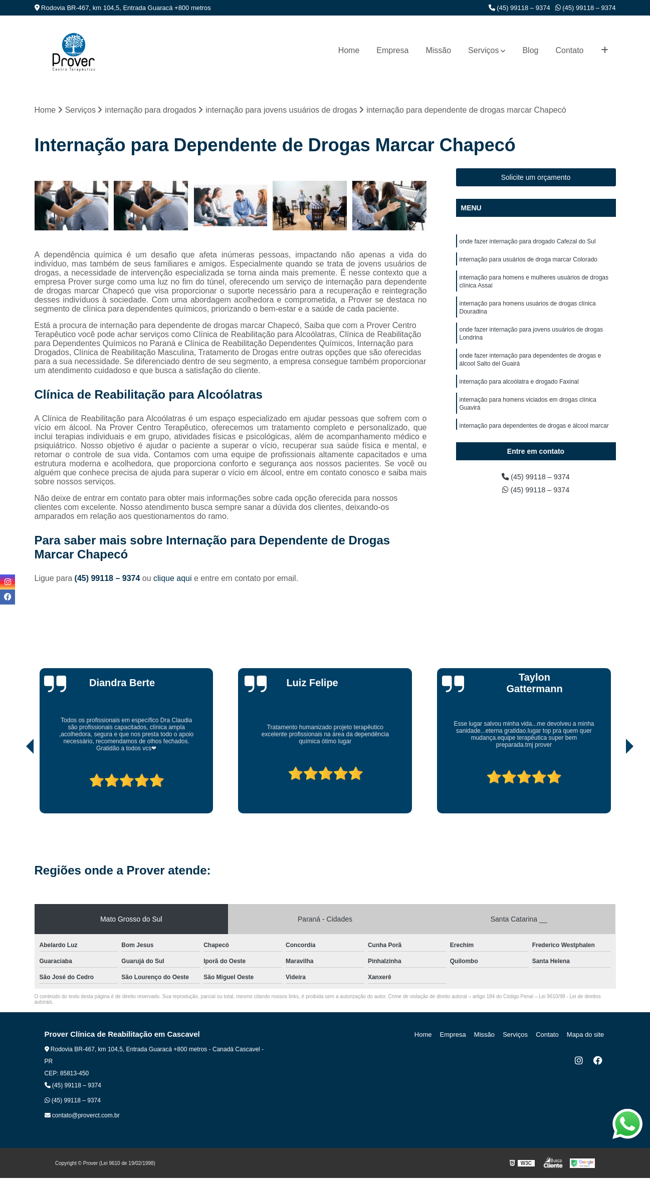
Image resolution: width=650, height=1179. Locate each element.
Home (349, 50)
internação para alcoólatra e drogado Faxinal (519, 393)
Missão (438, 50)
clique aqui (172, 579)
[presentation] (16, 785)
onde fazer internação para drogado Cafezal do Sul (528, 242)
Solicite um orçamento (536, 178)
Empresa (392, 50)
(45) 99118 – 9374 (519, 8)
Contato (569, 50)
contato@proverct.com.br (82, 1116)
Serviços (483, 50)
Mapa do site (586, 1035)
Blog (530, 50)
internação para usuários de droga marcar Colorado (529, 261)
